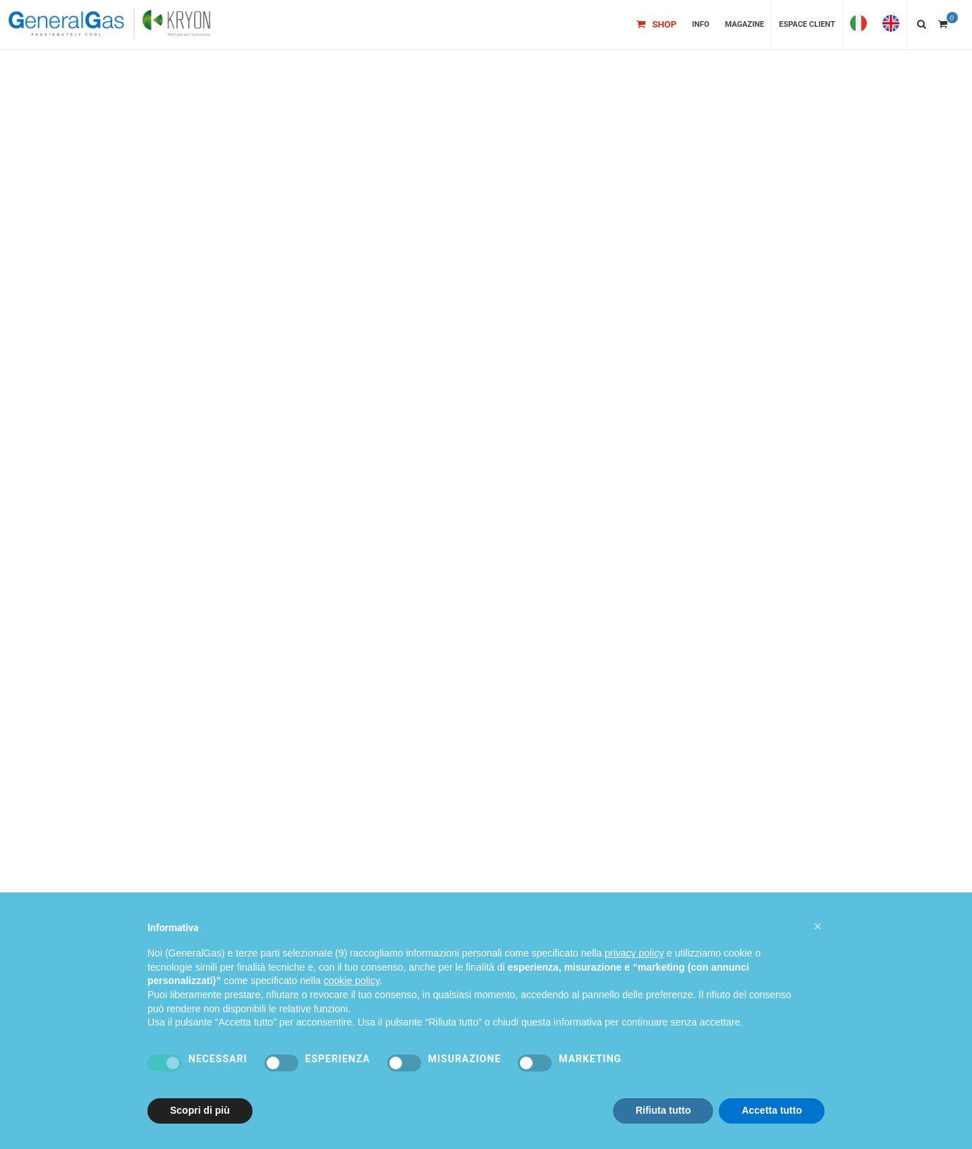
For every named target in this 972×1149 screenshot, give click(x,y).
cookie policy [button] (351, 980)
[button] (817, 926)
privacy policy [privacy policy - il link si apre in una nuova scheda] (634, 953)
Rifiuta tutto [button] (663, 1110)
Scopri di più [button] (200, 1110)
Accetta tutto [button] (771, 1110)
